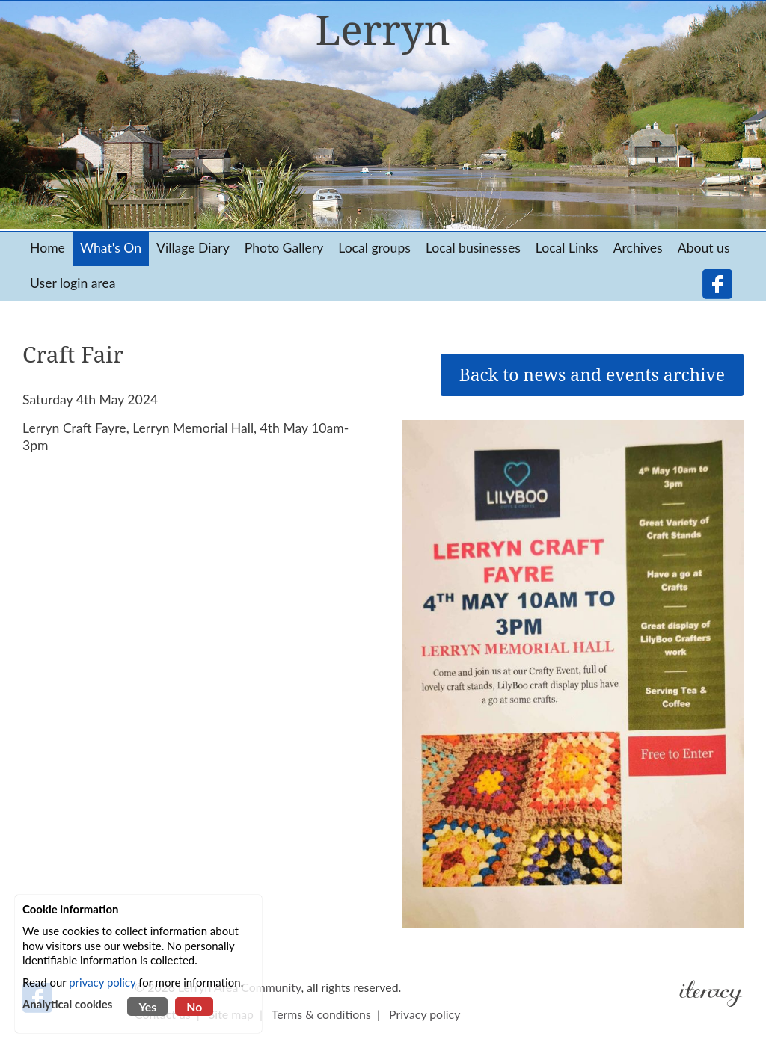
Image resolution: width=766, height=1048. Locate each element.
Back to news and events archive (592, 374)
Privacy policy (424, 1014)
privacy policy (102, 982)
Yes (147, 1006)
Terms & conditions (321, 1014)
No (194, 1006)
